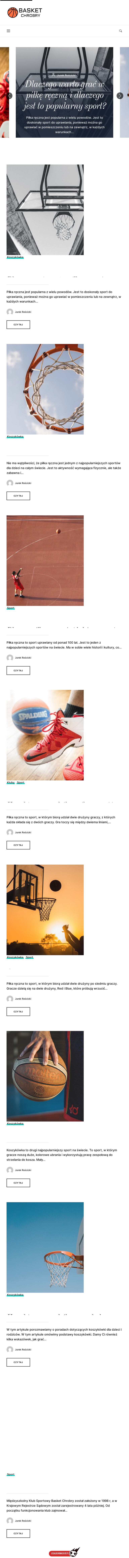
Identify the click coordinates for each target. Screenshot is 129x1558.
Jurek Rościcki (23, 321)
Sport (10, 617)
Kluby (10, 792)
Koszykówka (15, 266)
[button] (120, 95)
